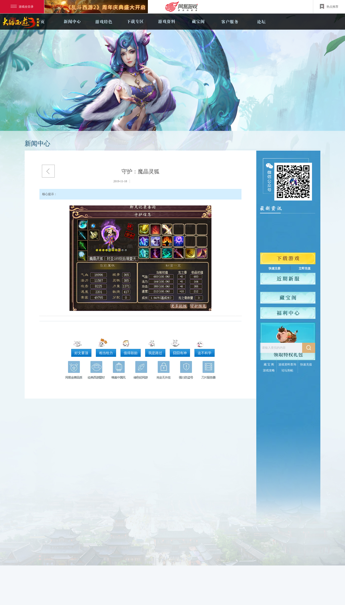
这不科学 (204, 353)
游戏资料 (166, 22)
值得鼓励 (131, 353)
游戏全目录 (22, 6)
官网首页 (40, 22)
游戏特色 (103, 22)
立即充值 (304, 268)
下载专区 (135, 22)
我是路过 (155, 353)
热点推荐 (329, 6)
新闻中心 (72, 22)
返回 (48, 171)
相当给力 (106, 353)
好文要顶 (81, 353)
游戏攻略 (269, 370)
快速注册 (274, 268)
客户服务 (229, 22)
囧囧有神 (180, 353)
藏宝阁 (198, 22)
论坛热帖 (287, 370)
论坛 (261, 22)
